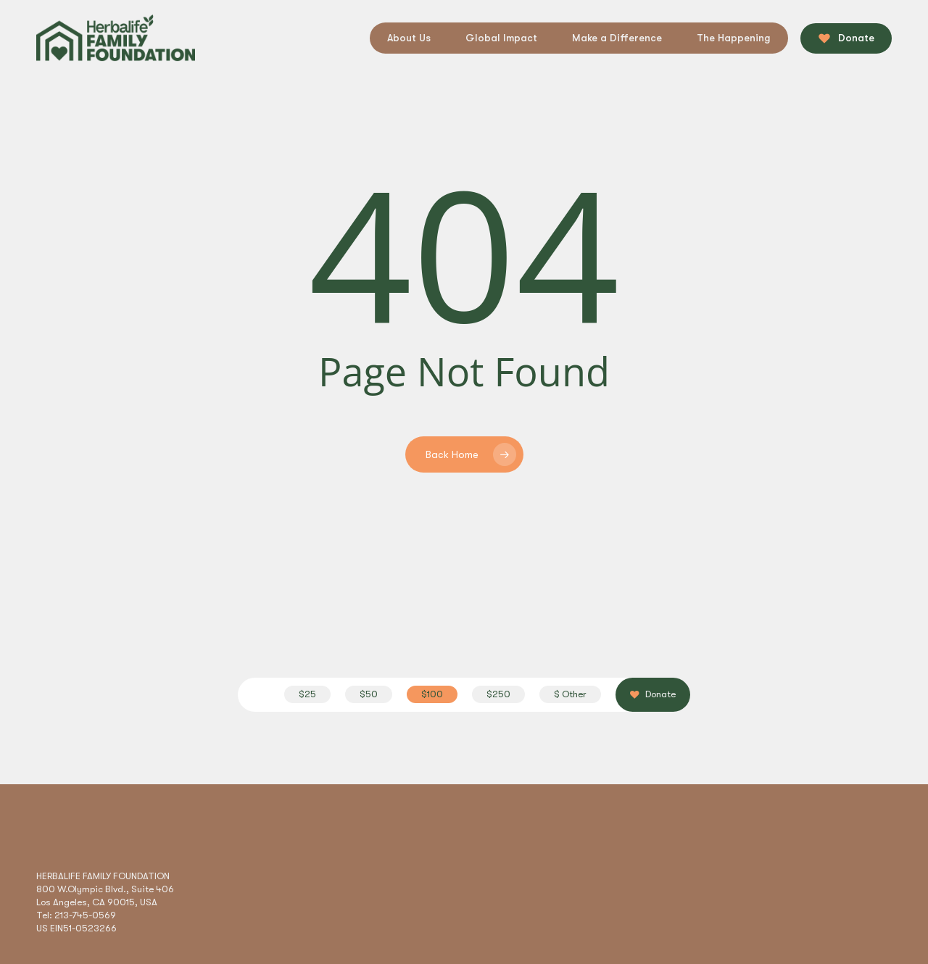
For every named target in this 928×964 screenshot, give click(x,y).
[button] (307, 694)
